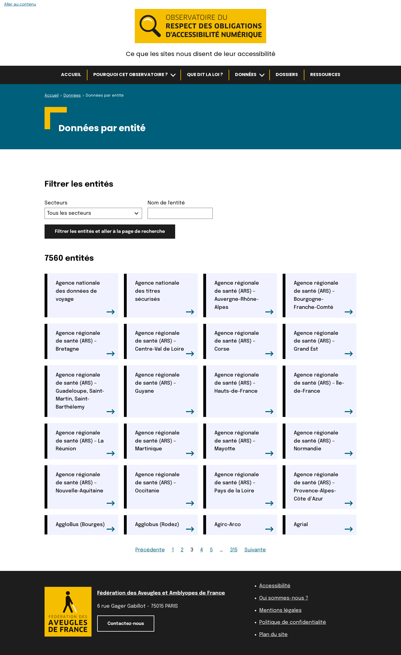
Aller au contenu (20, 4)
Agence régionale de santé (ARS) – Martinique (164, 443)
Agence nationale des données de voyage (85, 297)
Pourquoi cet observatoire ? (130, 74)
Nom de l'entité (166, 203)
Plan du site (273, 634)
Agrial (323, 527)
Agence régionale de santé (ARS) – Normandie (323, 443)
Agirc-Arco (244, 527)
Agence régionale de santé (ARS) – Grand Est (323, 343)
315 (234, 550)
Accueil (71, 74)
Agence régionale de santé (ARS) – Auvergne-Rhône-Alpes (244, 297)
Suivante (255, 550)
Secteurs (56, 203)
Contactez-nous (125, 623)
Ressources (325, 74)
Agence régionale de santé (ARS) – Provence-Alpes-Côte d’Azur (323, 489)
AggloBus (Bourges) (85, 527)
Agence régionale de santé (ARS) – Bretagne (85, 343)
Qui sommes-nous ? (283, 598)
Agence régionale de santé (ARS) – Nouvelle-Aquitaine (85, 489)
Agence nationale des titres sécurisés (164, 297)
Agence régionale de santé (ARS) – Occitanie (164, 489)
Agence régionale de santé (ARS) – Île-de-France (323, 393)
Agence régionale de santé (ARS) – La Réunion (85, 443)
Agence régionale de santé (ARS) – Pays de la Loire (244, 489)
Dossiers (287, 74)
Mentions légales (280, 610)
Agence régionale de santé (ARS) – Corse (244, 343)
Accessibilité (274, 585)
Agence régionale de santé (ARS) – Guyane (164, 393)
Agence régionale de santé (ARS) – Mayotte (244, 443)
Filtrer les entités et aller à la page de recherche (110, 231)
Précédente (150, 550)
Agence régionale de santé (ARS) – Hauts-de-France (244, 393)
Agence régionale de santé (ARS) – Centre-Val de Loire (164, 343)
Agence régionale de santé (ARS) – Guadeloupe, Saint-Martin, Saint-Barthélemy (85, 393)
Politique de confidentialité (292, 622)
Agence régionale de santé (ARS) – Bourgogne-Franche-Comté (323, 297)
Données (245, 74)
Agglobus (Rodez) (164, 527)
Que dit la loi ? (205, 74)
